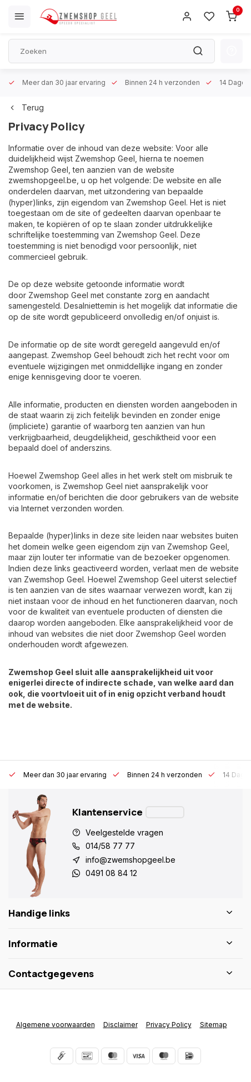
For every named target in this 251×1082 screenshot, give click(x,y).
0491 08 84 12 (111, 873)
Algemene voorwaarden (55, 1024)
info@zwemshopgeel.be (130, 859)
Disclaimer (120, 1024)
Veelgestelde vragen (124, 832)
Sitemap (213, 1024)
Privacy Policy (169, 1024)
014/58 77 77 (110, 845)
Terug (26, 107)
